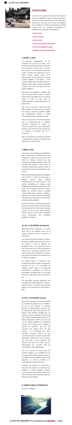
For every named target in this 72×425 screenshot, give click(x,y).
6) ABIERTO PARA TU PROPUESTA (43, 50)
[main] (49, 10)
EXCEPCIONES (37, 33)
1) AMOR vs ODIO (38, 36)
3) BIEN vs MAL (37, 40)
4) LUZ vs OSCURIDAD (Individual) (43, 43)
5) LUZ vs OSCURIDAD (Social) (42, 47)
